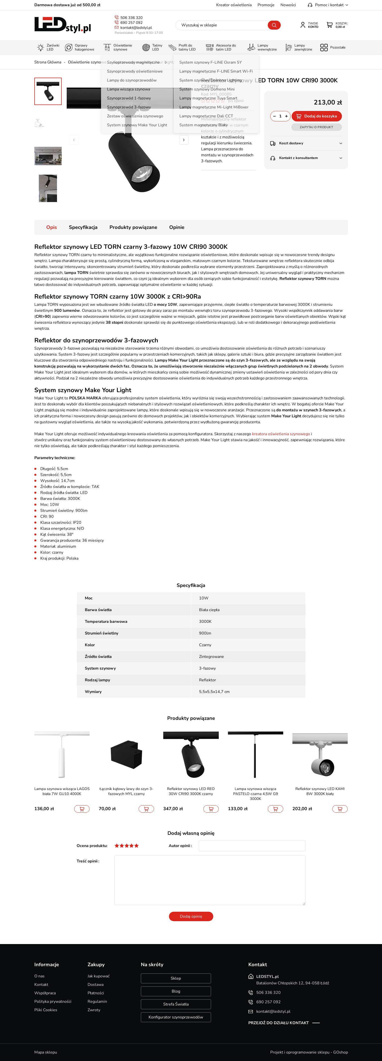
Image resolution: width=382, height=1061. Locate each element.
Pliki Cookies (45, 1010)
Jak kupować (98, 976)
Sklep (176, 978)
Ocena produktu (92, 846)
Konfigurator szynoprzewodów (176, 1017)
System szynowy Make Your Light (143, 62)
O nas (39, 976)
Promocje (266, 5)
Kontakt (41, 984)
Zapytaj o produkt (316, 127)
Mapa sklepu (45, 1052)
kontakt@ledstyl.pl (136, 27)
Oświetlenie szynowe (87, 62)
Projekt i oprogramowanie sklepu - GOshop (309, 1052)
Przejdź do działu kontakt (278, 1023)
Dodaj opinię (191, 916)
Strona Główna (47, 62)
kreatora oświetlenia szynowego (281, 434)
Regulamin (97, 1001)
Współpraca (45, 993)
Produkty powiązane (133, 227)
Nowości (288, 5)
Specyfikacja (83, 227)
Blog (176, 991)
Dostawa (96, 984)
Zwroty (94, 1010)
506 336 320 (131, 17)
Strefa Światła (176, 1004)
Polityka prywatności (52, 1001)
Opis (51, 227)
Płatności (96, 993)
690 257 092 (131, 22)
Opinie (176, 227)
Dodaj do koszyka (320, 116)
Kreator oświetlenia (234, 5)
